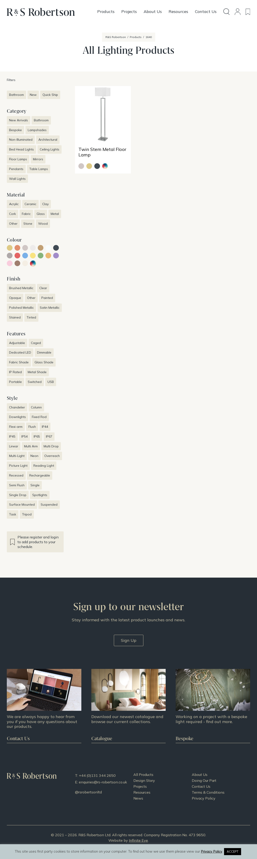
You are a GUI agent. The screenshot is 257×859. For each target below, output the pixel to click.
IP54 (24, 436)
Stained (15, 317)
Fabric (26, 214)
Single (35, 485)
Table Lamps (38, 169)
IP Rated (15, 372)
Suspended (49, 504)
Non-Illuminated (20, 140)
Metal (55, 214)
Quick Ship (50, 95)
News (138, 798)
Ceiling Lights (49, 149)
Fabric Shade (19, 362)
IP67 (49, 436)
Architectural (47, 140)
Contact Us (201, 786)
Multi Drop (51, 446)
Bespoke (15, 130)
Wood (43, 224)
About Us (199, 774)
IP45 (12, 436)
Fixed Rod (39, 417)
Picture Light (18, 466)
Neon (34, 456)
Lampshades (37, 130)
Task (12, 514)
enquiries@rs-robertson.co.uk (103, 782)
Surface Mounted (22, 504)
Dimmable (44, 352)
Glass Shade (44, 362)
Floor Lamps (18, 159)
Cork (12, 214)
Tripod (27, 514)
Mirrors (38, 159)
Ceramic (30, 204)
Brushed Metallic (21, 288)
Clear (43, 288)
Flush (32, 427)
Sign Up (128, 640)
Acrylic (14, 204)
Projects (140, 786)
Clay (45, 204)
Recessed (16, 475)
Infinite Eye (138, 840)
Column (36, 407)
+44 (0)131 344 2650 (97, 775)
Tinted (31, 317)
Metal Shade (37, 372)
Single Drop (17, 495)
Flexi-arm (15, 427)
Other (13, 224)
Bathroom (16, 95)
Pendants (16, 169)
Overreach (52, 456)
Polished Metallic (21, 308)
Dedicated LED (20, 352)
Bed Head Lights (21, 149)
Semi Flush (17, 485)
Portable (15, 382)
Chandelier (17, 407)
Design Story (144, 780)
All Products (143, 774)
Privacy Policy (203, 798)
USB (50, 382)
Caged (36, 343)
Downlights (17, 417)
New (33, 95)
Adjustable (17, 343)
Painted (47, 298)
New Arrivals (18, 120)
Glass (41, 214)
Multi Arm (31, 446)
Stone (27, 224)
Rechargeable (39, 475)
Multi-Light (17, 456)
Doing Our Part (204, 780)
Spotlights (39, 495)
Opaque (15, 298)
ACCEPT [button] (232, 851)
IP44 (45, 427)
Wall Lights (17, 179)
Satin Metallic (50, 308)
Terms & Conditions (208, 792)
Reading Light (43, 466)
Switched (35, 382)
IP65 (37, 436)
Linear (13, 446)
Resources (141, 792)
